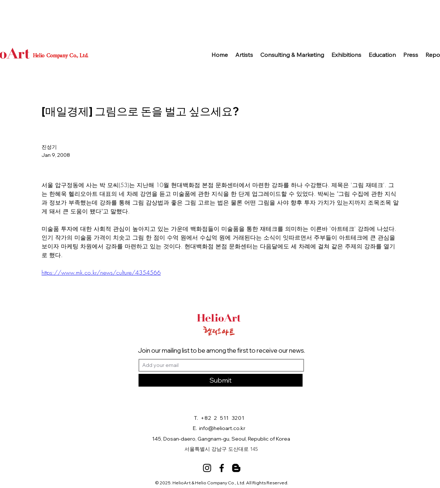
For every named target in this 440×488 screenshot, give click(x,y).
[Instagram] (207, 467)
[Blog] (236, 467)
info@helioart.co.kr (222, 428)
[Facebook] (221, 467)
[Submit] (221, 380)
